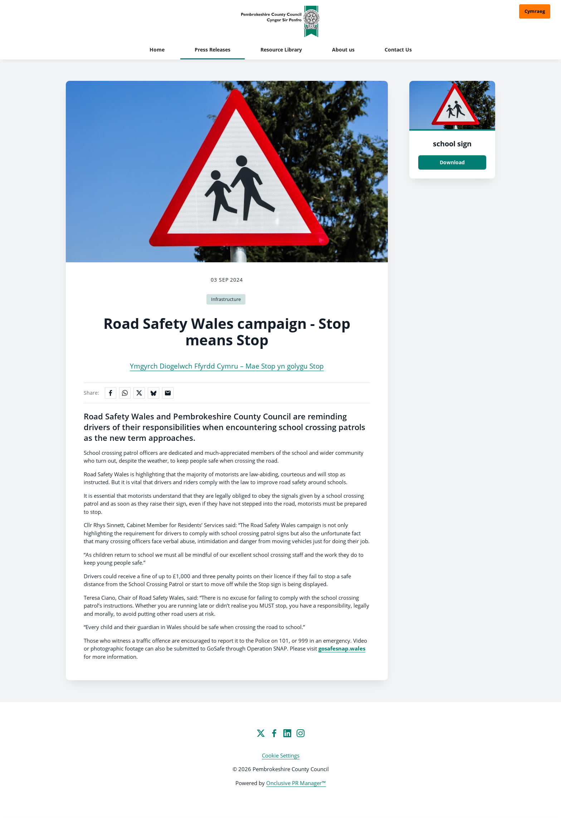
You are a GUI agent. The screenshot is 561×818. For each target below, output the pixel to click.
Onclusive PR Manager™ (296, 783)
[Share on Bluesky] (153, 393)
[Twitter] (261, 733)
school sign (452, 143)
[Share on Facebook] (110, 393)
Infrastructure (226, 299)
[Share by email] (168, 393)
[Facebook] (274, 733)
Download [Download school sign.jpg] (452, 162)
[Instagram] (300, 733)
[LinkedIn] (287, 733)
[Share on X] (139, 393)
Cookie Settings (280, 755)
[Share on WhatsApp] (125, 393)
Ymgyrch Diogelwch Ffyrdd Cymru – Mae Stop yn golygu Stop (227, 366)
